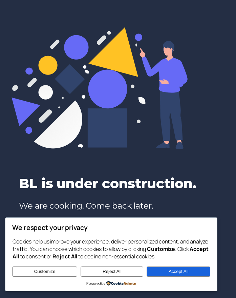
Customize (45, 271)
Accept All (179, 271)
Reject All (112, 271)
